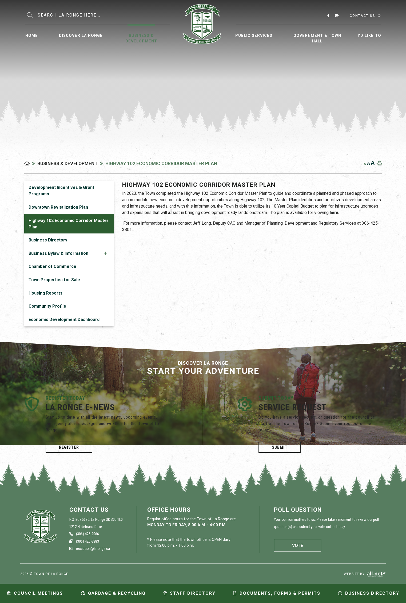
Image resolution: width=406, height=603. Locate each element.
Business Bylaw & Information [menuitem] (58, 253)
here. (334, 212)
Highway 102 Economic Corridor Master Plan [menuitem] (69, 223)
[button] (106, 253)
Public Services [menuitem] (253, 35)
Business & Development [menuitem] (141, 38)
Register (69, 447)
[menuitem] (31, 35)
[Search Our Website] (103, 15)
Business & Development (67, 163)
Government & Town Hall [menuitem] (317, 38)
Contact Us (362, 16)
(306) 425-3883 (84, 541)
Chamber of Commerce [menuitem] (52, 266)
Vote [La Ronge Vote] (297, 545)
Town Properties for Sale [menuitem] (54, 279)
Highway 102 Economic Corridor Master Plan (161, 163)
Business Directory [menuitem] (48, 240)
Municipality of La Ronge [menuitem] (201, 24)
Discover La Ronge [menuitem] (81, 35)
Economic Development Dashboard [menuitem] (64, 319)
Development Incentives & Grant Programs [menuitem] (61, 190)
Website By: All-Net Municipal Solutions (376, 574)
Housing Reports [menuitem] (45, 293)
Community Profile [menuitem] (47, 306)
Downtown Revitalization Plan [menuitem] (58, 207)
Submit (280, 447)
